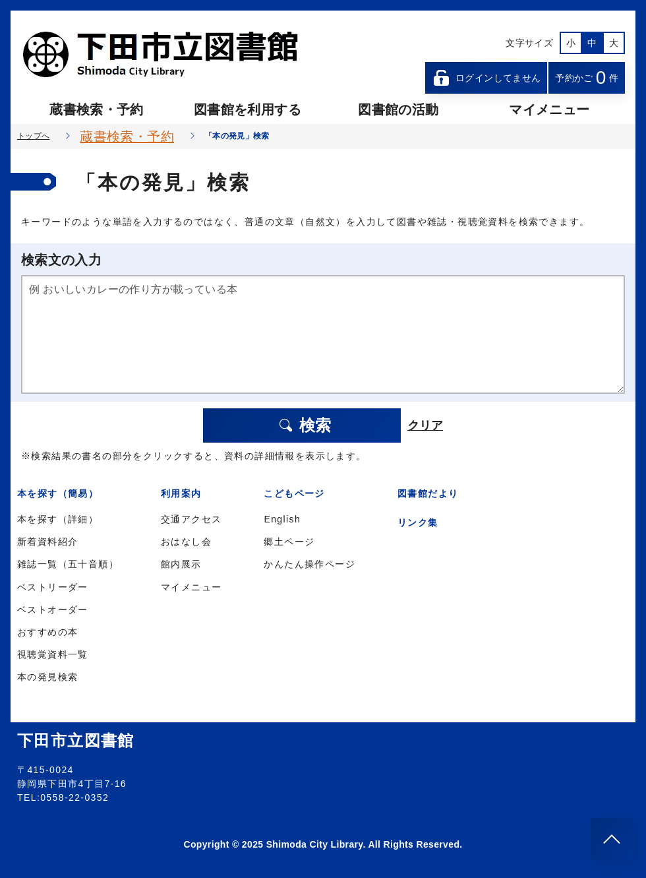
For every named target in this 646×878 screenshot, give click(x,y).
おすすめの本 (47, 632)
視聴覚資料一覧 (52, 654)
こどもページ (294, 493)
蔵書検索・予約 (96, 109)
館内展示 (181, 564)
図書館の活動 (398, 109)
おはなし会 (186, 541)
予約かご (586, 77)
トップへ (33, 136)
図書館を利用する (247, 109)
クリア (425, 425)
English (282, 519)
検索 (304, 425)
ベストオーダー (52, 609)
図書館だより (427, 493)
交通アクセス (191, 519)
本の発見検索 (47, 677)
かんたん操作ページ (309, 564)
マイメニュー (549, 109)
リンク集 (417, 522)
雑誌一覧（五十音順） (68, 564)
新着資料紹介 (47, 541)
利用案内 (181, 493)
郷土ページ (289, 541)
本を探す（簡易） (57, 493)
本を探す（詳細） (57, 519)
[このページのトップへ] (612, 839)
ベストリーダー (52, 587)
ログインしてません (486, 78)
